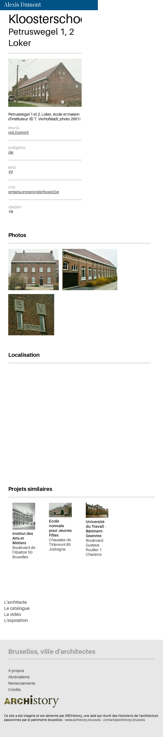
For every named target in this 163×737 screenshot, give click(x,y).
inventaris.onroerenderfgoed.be (31, 191)
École (8, 152)
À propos (16, 670)
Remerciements (21, 683)
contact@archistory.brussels (124, 720)
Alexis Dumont (16, 132)
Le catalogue (17, 608)
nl (68, 10)
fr (60, 10)
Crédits (14, 689)
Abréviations (18, 677)
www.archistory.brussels (83, 720)
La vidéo (12, 614)
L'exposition (16, 620)
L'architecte (15, 602)
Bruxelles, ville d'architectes (51, 652)
